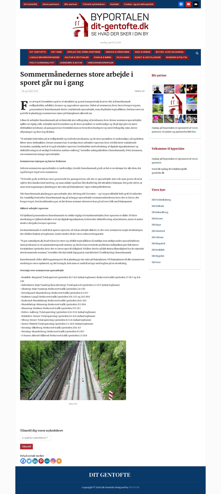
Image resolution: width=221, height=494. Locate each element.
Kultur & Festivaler (77, 57)
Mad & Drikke (142, 52)
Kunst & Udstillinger (148, 57)
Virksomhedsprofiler (100, 62)
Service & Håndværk (117, 52)
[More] (59, 461)
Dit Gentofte (30, 4)
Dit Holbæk (158, 206)
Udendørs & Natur (71, 62)
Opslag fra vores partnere (83, 52)
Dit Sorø (156, 262)
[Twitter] (29, 461)
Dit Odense (157, 237)
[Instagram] (53, 461)
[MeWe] (47, 461)
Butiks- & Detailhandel (170, 52)
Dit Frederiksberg (161, 199)
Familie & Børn (102, 57)
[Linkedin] (35, 461)
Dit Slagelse (158, 256)
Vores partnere (51, 4)
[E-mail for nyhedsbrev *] (35, 438)
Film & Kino (123, 57)
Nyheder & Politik (176, 57)
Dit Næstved (158, 231)
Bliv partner (70, 4)
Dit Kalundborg (160, 212)
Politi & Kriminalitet (42, 62)
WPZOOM (134, 487)
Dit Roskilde (158, 249)
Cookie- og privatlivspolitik (138, 4)
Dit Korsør (157, 218)
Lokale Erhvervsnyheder (44, 57)
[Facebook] (23, 461)
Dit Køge (156, 224)
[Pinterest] (41, 461)
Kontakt (114, 4)
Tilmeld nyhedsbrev (94, 4)
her (194, 131)
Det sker (56, 52)
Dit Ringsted (158, 243)
